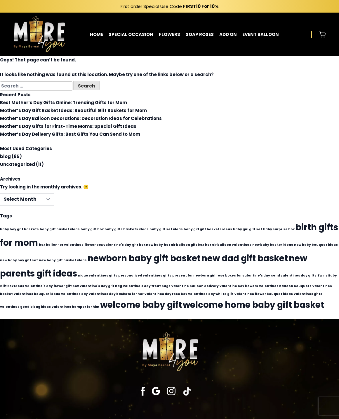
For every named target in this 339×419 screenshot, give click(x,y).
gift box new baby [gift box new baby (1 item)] (147, 245)
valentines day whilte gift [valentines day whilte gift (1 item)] (211, 294)
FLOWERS (169, 34)
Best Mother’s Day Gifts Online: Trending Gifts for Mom (63, 102)
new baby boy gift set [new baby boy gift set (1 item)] (19, 260)
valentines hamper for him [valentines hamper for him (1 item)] (75, 307)
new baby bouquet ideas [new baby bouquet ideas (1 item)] (316, 245)
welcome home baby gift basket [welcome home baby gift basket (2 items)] (253, 305)
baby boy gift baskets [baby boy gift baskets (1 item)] (19, 229)
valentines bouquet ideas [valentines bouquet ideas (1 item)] (37, 294)
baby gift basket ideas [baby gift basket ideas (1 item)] (60, 229)
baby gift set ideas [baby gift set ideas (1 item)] (166, 229)
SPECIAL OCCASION (131, 34)
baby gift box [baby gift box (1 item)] (92, 229)
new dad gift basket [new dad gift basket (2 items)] (244, 258)
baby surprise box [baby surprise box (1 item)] (279, 229)
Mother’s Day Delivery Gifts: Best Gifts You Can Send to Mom (70, 134)
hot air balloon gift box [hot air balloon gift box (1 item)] (184, 245)
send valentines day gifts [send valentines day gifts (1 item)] (294, 275)
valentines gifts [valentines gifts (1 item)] (308, 294)
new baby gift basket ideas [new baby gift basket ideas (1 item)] (63, 260)
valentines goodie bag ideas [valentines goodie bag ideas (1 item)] (25, 307)
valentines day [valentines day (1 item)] (74, 294)
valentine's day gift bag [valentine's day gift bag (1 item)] (101, 286)
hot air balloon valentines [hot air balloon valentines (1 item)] (228, 245)
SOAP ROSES (200, 34)
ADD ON (228, 34)
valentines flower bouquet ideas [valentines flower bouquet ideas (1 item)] (263, 294)
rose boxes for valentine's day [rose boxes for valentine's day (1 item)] (243, 275)
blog (5, 156)
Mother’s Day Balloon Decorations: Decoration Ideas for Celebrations (81, 118)
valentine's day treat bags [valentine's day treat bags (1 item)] (147, 286)
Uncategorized (17, 164)
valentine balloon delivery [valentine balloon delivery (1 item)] (195, 286)
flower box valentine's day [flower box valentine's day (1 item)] (107, 245)
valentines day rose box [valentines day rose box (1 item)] (166, 294)
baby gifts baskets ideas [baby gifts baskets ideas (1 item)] (127, 229)
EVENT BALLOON (260, 34)
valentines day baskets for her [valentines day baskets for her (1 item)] (116, 294)
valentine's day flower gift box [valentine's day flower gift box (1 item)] (52, 286)
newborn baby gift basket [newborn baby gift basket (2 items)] (144, 258)
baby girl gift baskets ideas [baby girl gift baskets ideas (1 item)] (208, 229)
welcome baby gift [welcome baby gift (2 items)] (141, 305)
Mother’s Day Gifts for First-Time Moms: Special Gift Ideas (68, 126)
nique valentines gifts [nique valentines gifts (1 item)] (97, 275)
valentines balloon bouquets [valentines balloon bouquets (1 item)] (285, 286)
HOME (96, 34)
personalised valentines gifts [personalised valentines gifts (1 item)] (144, 275)
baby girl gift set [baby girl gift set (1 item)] (247, 229)
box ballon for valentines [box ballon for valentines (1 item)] (61, 245)
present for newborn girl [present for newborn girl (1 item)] (193, 275)
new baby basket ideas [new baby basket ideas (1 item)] (272, 245)
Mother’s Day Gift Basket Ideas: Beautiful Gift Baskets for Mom (73, 110)
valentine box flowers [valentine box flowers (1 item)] (239, 286)
